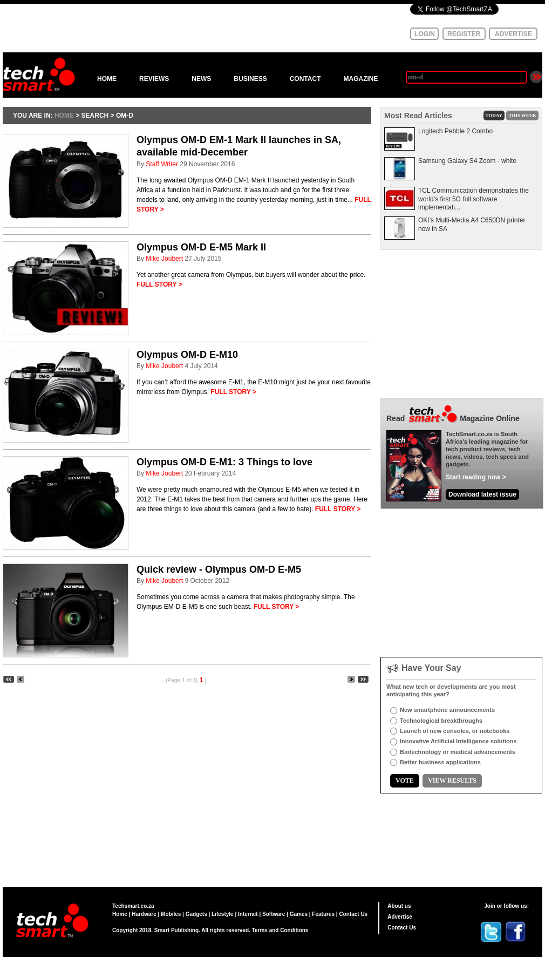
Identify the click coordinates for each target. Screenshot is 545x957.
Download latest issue (482, 494)
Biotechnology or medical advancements (457, 752)
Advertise (399, 917)
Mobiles (171, 914)
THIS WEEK (522, 115)
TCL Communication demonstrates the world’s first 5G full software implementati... (473, 199)
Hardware (144, 914)
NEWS (201, 79)
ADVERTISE (513, 34)
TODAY (494, 115)
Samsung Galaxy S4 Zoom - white (467, 161)
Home (119, 914)
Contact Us (353, 914)
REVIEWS (154, 79)
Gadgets (196, 914)
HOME (107, 79)
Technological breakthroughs (441, 720)
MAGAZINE (360, 79)
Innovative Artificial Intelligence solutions (458, 741)
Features (323, 914)
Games (299, 914)
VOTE (405, 780)
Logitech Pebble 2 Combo (455, 131)
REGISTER (463, 34)
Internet (248, 914)
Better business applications (440, 762)
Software (273, 914)
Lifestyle (223, 914)
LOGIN (424, 34)
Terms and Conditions (280, 930)
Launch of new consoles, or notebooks (455, 731)
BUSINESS (250, 79)
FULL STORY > (159, 284)
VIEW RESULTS (452, 780)
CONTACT (305, 79)
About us (399, 906)
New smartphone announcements (447, 710)
